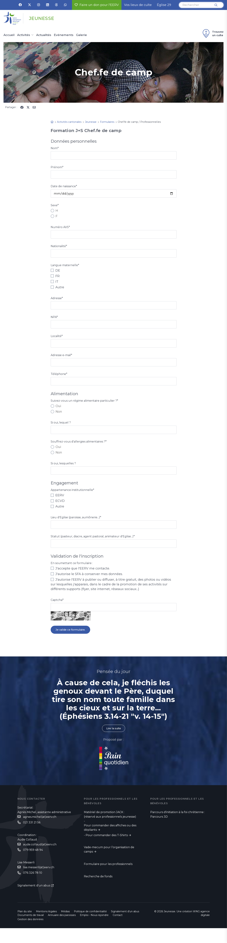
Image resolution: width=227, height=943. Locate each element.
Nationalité (59, 249)
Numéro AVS (60, 229)
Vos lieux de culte (138, 5)
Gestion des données (30, 934)
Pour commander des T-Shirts (107, 849)
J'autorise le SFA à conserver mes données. (87, 584)
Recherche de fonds (98, 890)
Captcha (57, 610)
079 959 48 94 (33, 864)
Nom (55, 148)
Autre (57, 291)
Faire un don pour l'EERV (97, 5)
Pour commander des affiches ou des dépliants (110, 841)
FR (55, 280)
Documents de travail (30, 929)
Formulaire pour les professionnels (108, 878)
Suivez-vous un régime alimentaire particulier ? (84, 408)
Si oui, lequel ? (61, 430)
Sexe (55, 207)
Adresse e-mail (61, 361)
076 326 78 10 (32, 887)
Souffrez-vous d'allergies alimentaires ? (79, 449)
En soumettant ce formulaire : (72, 573)
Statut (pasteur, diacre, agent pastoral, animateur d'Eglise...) (93, 546)
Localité (57, 341)
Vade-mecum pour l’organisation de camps (109, 864)
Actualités (43, 35)
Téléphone (59, 380)
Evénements (63, 35)
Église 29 (164, 5)
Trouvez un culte (213, 33)
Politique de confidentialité (90, 926)
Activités (23, 35)
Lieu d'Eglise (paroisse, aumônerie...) (76, 526)
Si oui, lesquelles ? (63, 471)
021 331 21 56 (31, 836)
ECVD (58, 510)
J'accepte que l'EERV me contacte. (80, 579)
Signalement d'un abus (33, 900)
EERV (57, 504)
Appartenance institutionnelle (72, 498)
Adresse (57, 301)
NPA (54, 321)
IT (54, 285)
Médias (65, 926)
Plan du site (24, 926)
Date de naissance (64, 187)
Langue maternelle (65, 268)
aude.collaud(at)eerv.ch (39, 858)
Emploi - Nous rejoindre (94, 929)
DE (55, 274)
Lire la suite (114, 741)
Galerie (81, 35)
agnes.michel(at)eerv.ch (39, 830)
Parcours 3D (159, 830)
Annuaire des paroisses (62, 929)
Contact (117, 929)
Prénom (57, 168)
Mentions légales (46, 926)
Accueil (9, 35)
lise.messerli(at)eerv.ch (38, 881)
